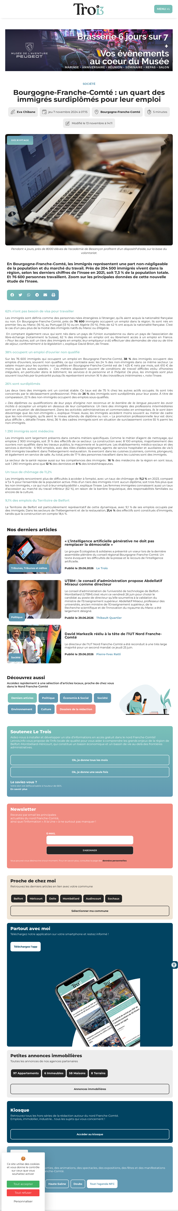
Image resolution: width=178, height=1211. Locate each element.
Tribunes (16, 569)
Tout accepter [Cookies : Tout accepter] (23, 1184)
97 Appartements (26, 1074)
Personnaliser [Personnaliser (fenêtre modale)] (23, 1201)
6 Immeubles (53, 1074)
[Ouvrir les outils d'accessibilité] (174, 965)
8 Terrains (98, 1074)
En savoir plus (18, 790)
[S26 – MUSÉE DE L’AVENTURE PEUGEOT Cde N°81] (89, 71)
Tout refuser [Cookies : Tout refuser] (23, 1192)
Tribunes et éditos (35, 569)
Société (89, 85)
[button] (12, 296)
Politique (17, 618)
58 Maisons (77, 1074)
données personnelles (115, 861)
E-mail (50, 834)
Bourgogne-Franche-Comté (120, 113)
